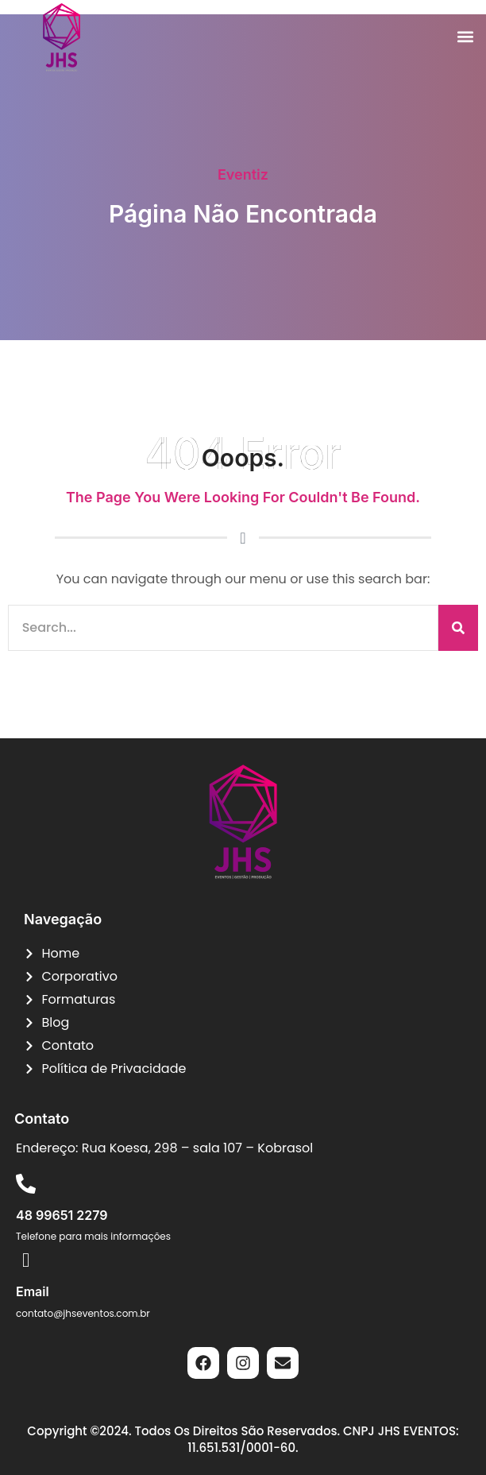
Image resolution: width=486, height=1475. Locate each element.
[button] (465, 37)
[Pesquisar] (458, 628)
